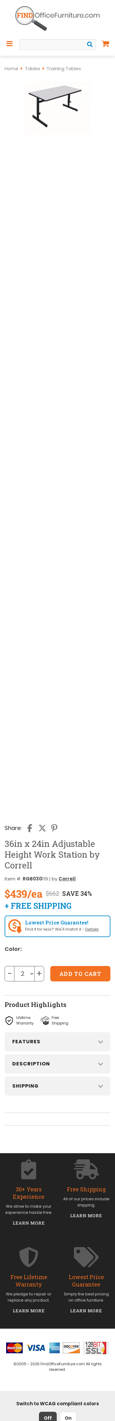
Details (92, 929)
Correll (67, 879)
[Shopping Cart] (105, 44)
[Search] (89, 44)
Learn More (29, 1223)
